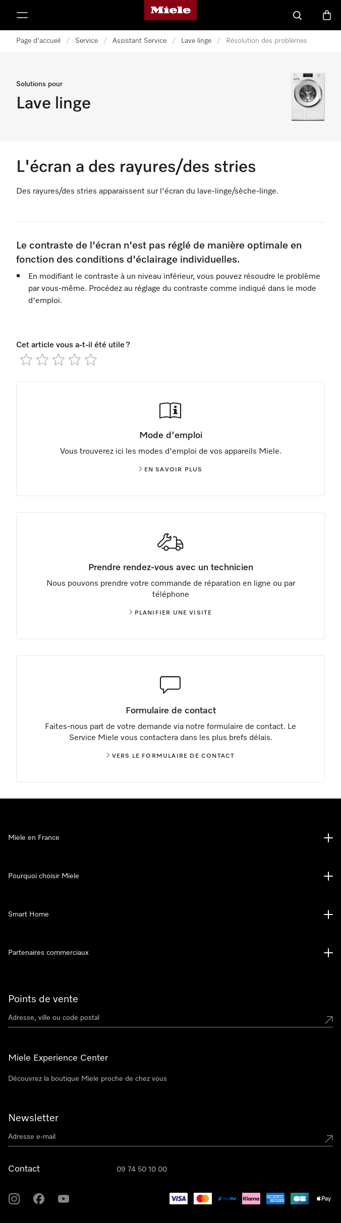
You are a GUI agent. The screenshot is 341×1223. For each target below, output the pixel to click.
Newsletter (33, 1118)
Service (86, 40)
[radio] (26, 359)
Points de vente (43, 999)
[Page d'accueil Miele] (170, 15)
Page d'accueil (38, 40)
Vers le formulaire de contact (170, 756)
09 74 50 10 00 (142, 1169)
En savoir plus (171, 470)
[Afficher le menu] (22, 15)
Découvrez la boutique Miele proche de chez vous (87, 1078)
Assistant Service (139, 40)
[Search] (298, 15)
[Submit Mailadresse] (329, 1139)
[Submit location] (329, 1020)
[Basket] (327, 15)
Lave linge (196, 40)
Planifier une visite (170, 613)
